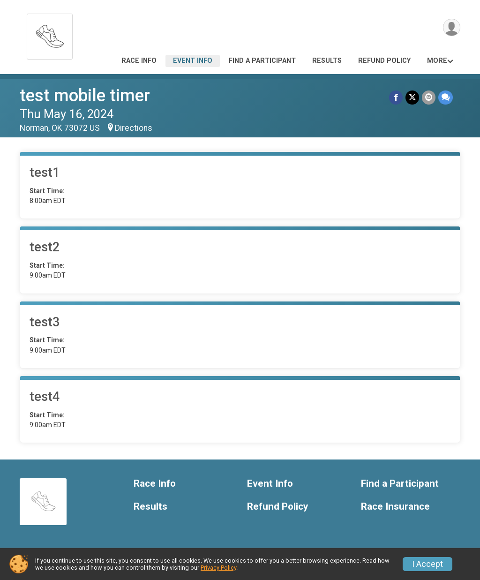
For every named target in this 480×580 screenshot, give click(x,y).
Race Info (139, 61)
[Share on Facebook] (396, 97)
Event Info (192, 61)
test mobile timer (85, 95)
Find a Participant (262, 61)
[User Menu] (451, 27)
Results (327, 61)
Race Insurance (395, 506)
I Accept (427, 564)
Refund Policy (384, 61)
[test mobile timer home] (49, 34)
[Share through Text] (445, 97)
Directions (133, 128)
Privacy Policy (218, 567)
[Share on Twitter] (412, 97)
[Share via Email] (428, 97)
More (437, 61)
